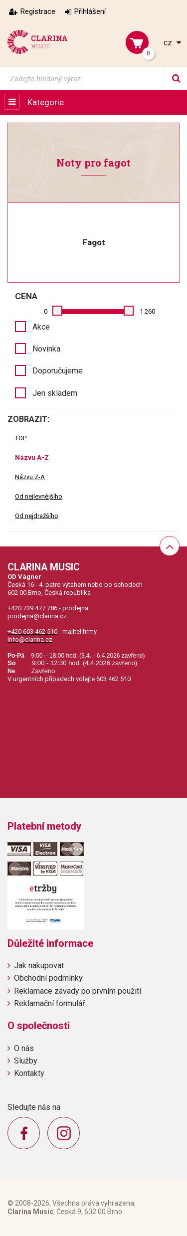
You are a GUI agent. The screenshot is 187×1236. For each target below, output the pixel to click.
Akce (41, 327)
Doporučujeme (57, 370)
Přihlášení (90, 11)
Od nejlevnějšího (38, 496)
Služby (25, 1060)
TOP (20, 438)
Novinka (46, 348)
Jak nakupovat (39, 965)
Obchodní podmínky (48, 978)
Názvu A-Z (32, 457)
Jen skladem (54, 393)
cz (169, 42)
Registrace (37, 11)
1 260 (147, 311)
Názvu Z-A (30, 477)
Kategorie (45, 102)
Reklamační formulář (49, 1003)
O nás (24, 1048)
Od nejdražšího (36, 516)
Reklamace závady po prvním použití (77, 991)
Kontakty (29, 1073)
